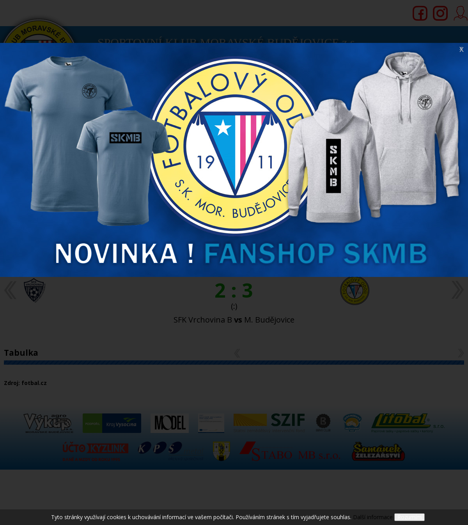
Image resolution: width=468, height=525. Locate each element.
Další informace (373, 517)
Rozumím (409, 517)
